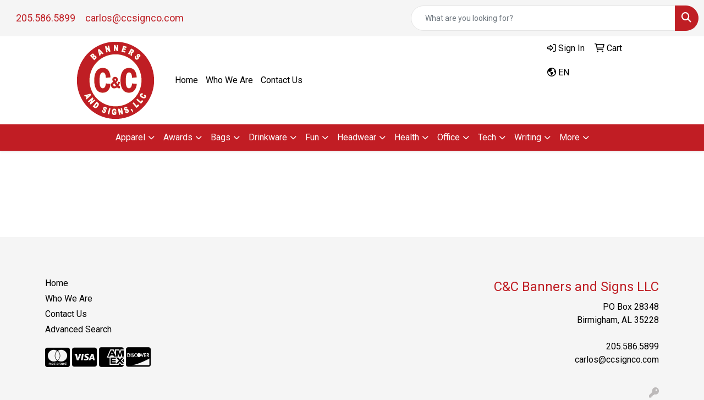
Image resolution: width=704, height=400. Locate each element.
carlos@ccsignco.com (134, 18)
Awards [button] (178, 137)
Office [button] (448, 137)
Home (186, 80)
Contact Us (281, 80)
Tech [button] (487, 137)
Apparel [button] (130, 137)
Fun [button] (312, 137)
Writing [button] (527, 137)
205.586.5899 (45, 18)
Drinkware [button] (268, 137)
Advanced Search (78, 329)
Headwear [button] (356, 137)
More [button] (569, 137)
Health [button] (406, 137)
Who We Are (229, 80)
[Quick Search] (543, 18)
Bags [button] (220, 137)
